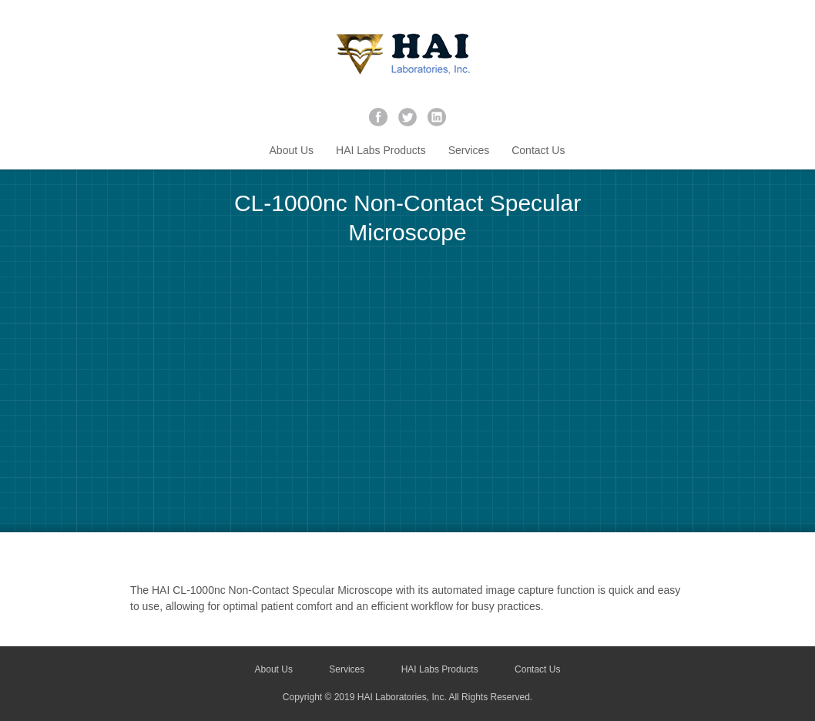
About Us (292, 150)
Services (469, 150)
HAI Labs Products (381, 150)
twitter (407, 117)
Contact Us (538, 150)
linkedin (437, 117)
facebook (378, 117)
